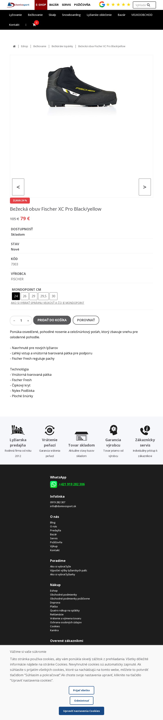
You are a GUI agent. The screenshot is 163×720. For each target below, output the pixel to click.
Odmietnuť (81, 700)
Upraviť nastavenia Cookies (81, 711)
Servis (54, 538)
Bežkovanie (39, 46)
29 (33, 296)
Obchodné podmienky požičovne (70, 598)
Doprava (55, 602)
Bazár (53, 534)
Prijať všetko (81, 690)
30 (53, 296)
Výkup (54, 546)
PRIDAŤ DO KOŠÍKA (52, 320)
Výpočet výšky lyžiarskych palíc (68, 570)
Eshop (24, 46)
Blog (52, 522)
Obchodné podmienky (63, 594)
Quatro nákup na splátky (65, 610)
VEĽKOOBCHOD (141, 15)
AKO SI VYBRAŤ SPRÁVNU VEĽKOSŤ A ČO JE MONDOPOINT (47, 303)
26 (24, 296)
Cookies (55, 626)
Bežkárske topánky (62, 46)
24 (16, 296)
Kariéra (54, 630)
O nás (53, 526)
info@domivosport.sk (63, 506)
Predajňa (55, 530)
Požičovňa (56, 542)
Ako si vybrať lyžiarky (62, 574)
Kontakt (14, 25)
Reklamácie (57, 614)
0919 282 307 (57, 502)
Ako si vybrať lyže (60, 566)
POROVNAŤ (86, 320)
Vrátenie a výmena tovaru (65, 618)
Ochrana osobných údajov (66, 622)
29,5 (43, 296)
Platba (54, 606)
